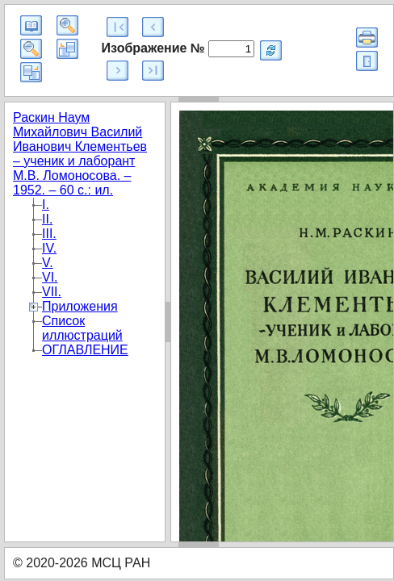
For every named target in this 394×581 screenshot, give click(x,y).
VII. (51, 292)
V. (47, 263)
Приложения (80, 306)
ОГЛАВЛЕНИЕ (85, 350)
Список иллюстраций (82, 328)
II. (47, 219)
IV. (49, 248)
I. (45, 204)
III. (49, 233)
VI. (50, 277)
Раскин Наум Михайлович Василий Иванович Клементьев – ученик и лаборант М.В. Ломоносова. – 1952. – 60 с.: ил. (80, 154)
